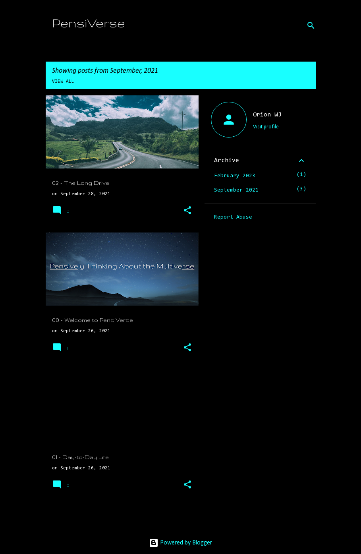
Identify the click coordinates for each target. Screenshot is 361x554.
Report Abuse (233, 217)
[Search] (311, 25)
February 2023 (234, 176)
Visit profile (266, 127)
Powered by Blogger (180, 543)
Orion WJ (267, 115)
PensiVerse (88, 23)
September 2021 (236, 190)
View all (63, 81)
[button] (187, 211)
